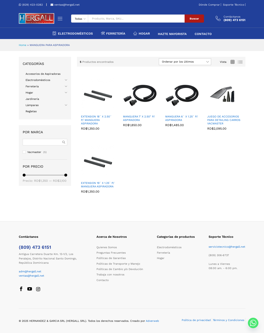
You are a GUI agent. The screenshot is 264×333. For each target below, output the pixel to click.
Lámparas (32, 105)
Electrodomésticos (38, 80)
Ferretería (32, 86)
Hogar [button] (141, 33)
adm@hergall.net (30, 271)
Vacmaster (34, 152)
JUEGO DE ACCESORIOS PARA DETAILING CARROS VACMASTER (223, 120)
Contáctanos (232, 16)
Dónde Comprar (209, 4)
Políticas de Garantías (111, 258)
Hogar (29, 92)
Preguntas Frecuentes (111, 252)
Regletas (31, 111)
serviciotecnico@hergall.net (227, 246)
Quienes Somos (106, 247)
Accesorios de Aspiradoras (43, 73)
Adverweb (152, 320)
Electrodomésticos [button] (72, 33)
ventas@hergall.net (66, 4)
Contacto (203, 34)
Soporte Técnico (233, 4)
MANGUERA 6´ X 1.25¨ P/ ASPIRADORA (181, 118)
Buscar (194, 18)
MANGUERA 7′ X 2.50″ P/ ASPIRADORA (139, 118)
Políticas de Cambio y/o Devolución (119, 269)
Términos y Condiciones (228, 320)
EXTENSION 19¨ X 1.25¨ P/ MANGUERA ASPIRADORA (97, 184)
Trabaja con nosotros (110, 274)
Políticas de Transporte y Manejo (118, 263)
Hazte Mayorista (172, 34)
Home (22, 45)
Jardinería (32, 98)
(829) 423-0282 (32, 4)
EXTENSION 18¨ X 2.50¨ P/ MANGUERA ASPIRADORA (96, 120)
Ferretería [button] (113, 33)
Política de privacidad (196, 320)
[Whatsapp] (253, 323)
